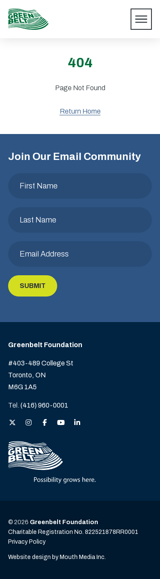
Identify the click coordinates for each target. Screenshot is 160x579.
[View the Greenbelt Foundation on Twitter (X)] (12, 423)
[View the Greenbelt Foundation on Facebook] (45, 423)
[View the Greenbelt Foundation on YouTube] (61, 423)
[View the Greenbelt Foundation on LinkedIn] (77, 423)
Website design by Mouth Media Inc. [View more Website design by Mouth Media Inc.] (57, 557)
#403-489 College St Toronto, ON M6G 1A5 (40, 375)
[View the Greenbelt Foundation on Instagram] (28, 423)
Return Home (80, 111)
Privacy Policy (27, 542)
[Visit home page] (28, 19)
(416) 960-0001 (44, 405)
